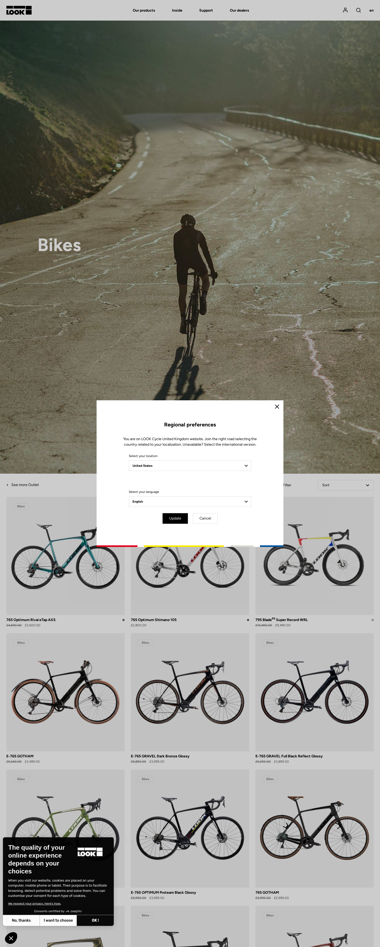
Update (175, 518)
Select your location (143, 456)
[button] (11, 938)
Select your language (144, 492)
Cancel (205, 518)
